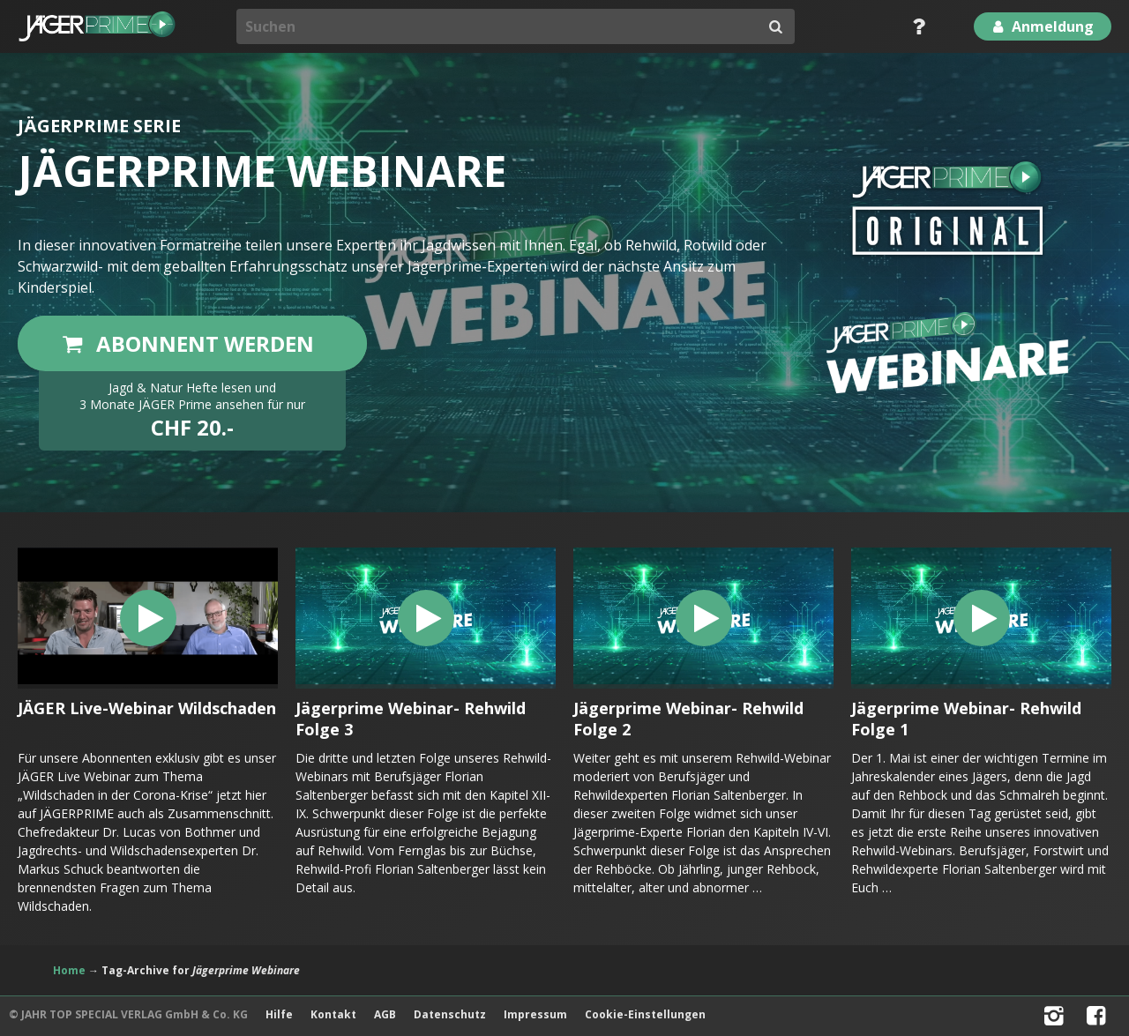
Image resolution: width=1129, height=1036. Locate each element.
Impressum (535, 1014)
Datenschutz (450, 1014)
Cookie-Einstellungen (645, 1014)
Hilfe (279, 1014)
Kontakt (333, 1014)
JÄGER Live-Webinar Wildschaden (147, 708)
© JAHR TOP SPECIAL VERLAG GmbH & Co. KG (128, 1014)
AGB (385, 1014)
